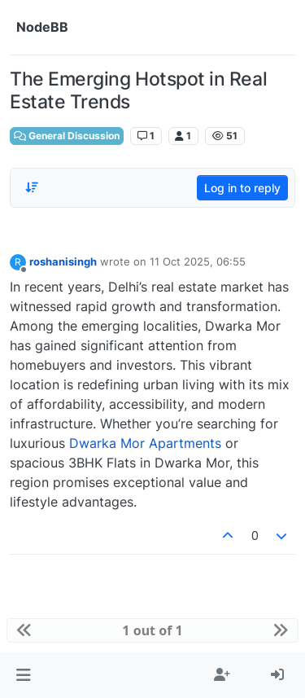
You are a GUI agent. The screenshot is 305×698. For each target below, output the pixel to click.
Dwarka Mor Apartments (145, 443)
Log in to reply (242, 188)
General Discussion (67, 136)
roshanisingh (63, 261)
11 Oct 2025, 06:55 (198, 261)
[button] (23, 675)
